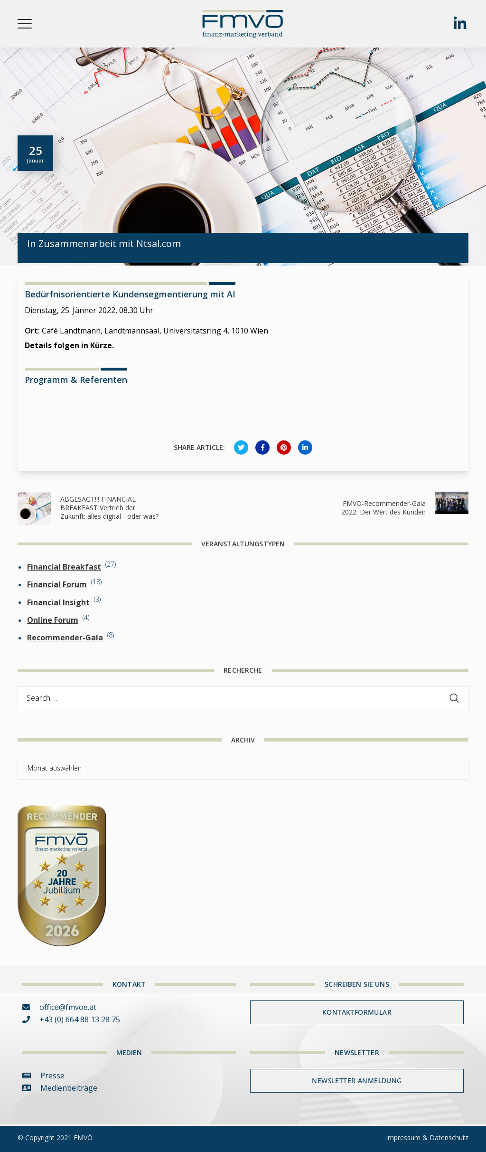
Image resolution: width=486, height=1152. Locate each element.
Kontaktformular (357, 1012)
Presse (43, 1075)
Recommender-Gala (65, 637)
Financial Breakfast (64, 567)
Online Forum (52, 620)
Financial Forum (57, 584)
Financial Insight (58, 602)
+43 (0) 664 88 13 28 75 (71, 1019)
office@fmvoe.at (59, 1007)
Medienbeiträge (59, 1088)
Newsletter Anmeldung (357, 1080)
